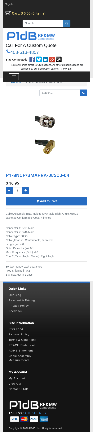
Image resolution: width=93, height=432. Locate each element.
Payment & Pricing (22, 300)
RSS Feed (16, 329)
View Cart (15, 383)
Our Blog (15, 294)
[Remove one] (9, 190)
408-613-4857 (24, 52)
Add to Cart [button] (46, 201)
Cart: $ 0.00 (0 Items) (29, 13)
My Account (17, 378)
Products (16, 82)
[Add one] (25, 190)
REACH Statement (22, 345)
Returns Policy (19, 334)
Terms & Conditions (22, 339)
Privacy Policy (19, 305)
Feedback (15, 311)
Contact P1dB (18, 389)
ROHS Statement (21, 350)
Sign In (9, 4)
